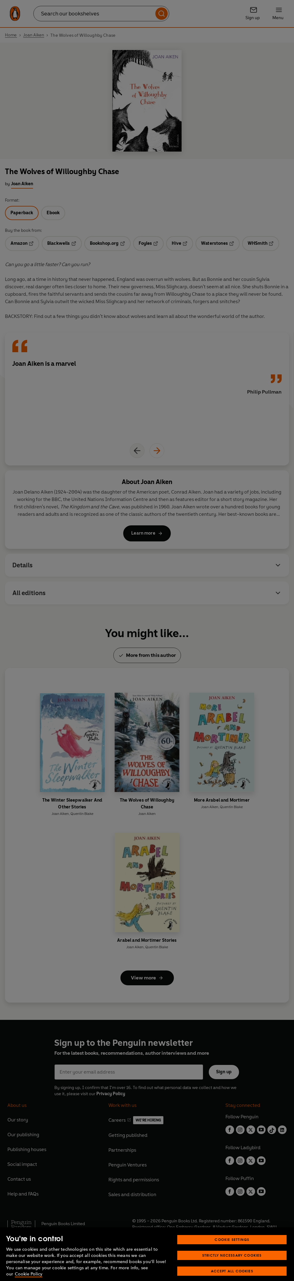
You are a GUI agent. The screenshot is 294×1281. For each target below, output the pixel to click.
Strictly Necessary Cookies (232, 1271)
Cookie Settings (232, 1256)
